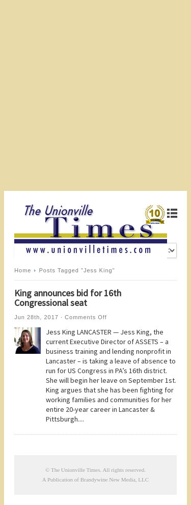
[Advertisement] (95, 95)
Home (22, 270)
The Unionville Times (75, 470)
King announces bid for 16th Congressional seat (67, 297)
